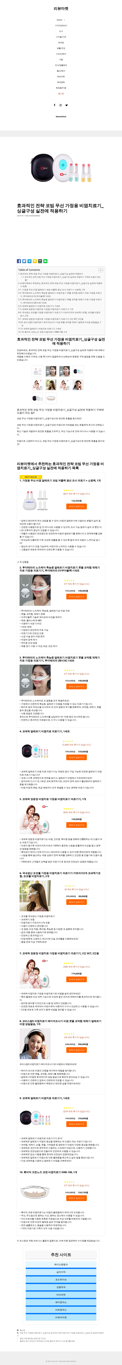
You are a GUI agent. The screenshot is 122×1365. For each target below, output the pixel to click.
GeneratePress (71, 1361)
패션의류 (61, 76)
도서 (61, 31)
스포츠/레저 (61, 54)
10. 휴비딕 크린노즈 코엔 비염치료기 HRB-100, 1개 (44, 332)
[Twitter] (66, 105)
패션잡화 (61, 82)
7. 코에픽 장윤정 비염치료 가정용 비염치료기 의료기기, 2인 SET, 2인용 (51, 319)
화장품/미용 (61, 88)
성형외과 (61, 1287)
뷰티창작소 (61, 1302)
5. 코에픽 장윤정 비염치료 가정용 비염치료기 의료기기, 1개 (46, 309)
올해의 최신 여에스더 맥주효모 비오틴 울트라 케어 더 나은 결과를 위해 (47, 1341)
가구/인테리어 (61, 25)
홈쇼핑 (61, 93)
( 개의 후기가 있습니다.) (76, 493)
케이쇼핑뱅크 (61, 1264)
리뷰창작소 (61, 1309)
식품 (61, 59)
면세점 (61, 42)
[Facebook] (54, 105)
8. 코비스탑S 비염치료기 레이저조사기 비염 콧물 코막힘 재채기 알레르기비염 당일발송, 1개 (61, 324)
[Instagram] (60, 105)
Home (62, 20)
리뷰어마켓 (61, 1317)
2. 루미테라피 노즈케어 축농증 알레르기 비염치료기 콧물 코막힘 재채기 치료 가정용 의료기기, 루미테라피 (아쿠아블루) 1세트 (61, 294)
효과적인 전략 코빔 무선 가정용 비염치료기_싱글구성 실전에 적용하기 (51, 274)
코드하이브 (61, 1279)
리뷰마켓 (61, 8)
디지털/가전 (61, 37)
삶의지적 (61, 1272)
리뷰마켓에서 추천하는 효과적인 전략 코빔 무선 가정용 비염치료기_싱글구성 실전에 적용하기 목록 (61, 285)
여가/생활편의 (61, 65)
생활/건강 (61, 48)
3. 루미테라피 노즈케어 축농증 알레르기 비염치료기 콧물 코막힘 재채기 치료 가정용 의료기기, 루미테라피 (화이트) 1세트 (61, 301)
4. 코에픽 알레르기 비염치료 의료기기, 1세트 (40, 306)
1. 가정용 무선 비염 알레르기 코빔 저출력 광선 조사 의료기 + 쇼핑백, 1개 (52, 289)
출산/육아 (61, 71)
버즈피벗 (61, 1294)
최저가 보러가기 (76, 506)
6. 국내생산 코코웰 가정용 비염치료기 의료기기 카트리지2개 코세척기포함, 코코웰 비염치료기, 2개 (60, 314)
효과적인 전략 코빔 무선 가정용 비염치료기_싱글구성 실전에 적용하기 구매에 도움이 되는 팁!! (63, 278)
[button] (65, 20)
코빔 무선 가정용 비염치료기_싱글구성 (35, 1333)
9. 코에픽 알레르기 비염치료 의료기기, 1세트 (41, 329)
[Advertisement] (61, 239)
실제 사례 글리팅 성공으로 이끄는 (33, 1338)
